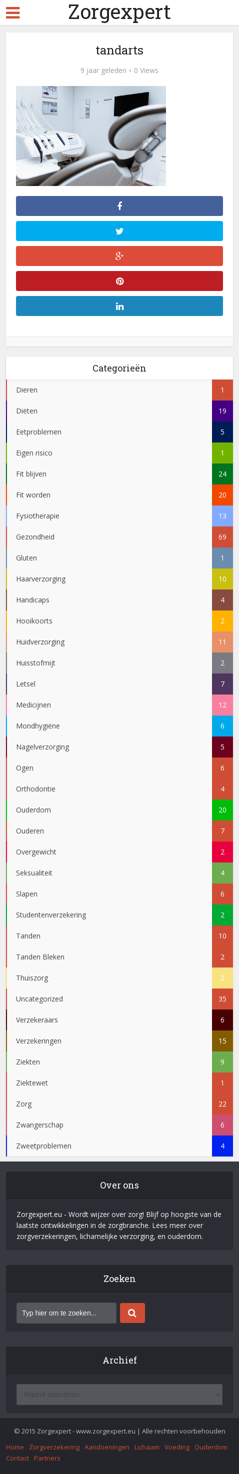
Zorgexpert (119, 11)
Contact (17, 1458)
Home (15, 1447)
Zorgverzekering (54, 1447)
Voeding (177, 1447)
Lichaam (147, 1447)
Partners (47, 1458)
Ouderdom (211, 1447)
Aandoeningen (107, 1447)
